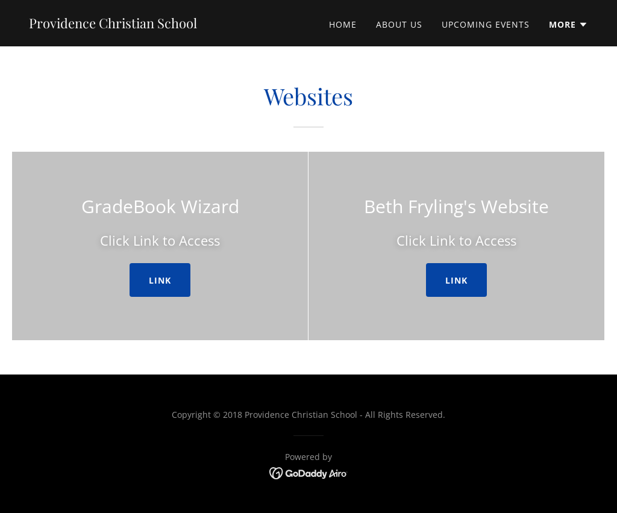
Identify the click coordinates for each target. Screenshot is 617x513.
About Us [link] (399, 24)
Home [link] (343, 24)
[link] (113, 24)
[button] (568, 24)
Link (160, 280)
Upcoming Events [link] (486, 24)
